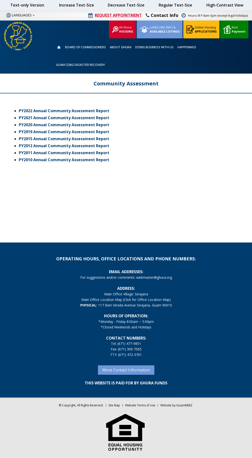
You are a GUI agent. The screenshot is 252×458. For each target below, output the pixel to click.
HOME (58, 47)
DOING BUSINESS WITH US (154, 47)
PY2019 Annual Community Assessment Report (64, 131)
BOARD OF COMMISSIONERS (85, 47)
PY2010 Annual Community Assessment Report (64, 159)
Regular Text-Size (175, 5)
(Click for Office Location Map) (147, 299)
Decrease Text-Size (126, 5)
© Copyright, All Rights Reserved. (81, 405)
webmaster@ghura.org (154, 277)
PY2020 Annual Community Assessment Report (64, 124)
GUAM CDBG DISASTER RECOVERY (80, 64)
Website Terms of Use (140, 405)
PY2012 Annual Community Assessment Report (64, 145)
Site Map (114, 405)
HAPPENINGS (186, 47)
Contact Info (162, 15)
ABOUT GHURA (120, 47)
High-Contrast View (224, 5)
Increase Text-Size (76, 5)
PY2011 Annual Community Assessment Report (64, 152)
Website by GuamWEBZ (176, 405)
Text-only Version (27, 5)
